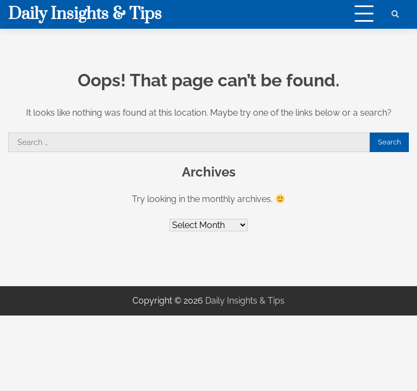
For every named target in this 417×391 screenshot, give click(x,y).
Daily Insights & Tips (85, 14)
